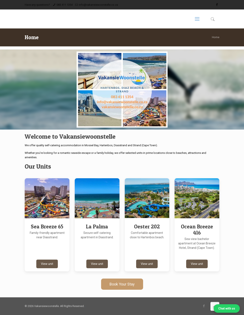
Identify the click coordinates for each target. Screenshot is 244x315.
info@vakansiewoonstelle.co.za (98, 4)
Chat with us (226, 308)
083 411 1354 (65, 4)
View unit (47, 263)
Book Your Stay (122, 284)
